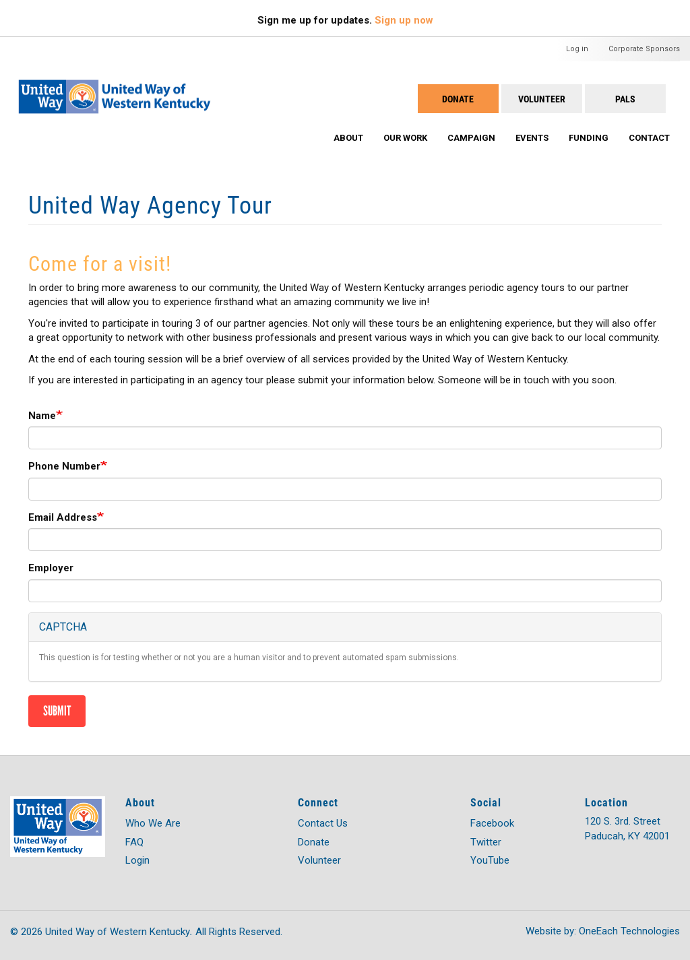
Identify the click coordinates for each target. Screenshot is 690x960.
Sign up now (404, 20)
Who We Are (153, 823)
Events (531, 138)
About (348, 138)
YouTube (489, 860)
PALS (625, 98)
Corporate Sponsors (644, 48)
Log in (577, 48)
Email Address (62, 517)
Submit (57, 711)
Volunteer (541, 98)
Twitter (485, 842)
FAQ (134, 842)
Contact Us (323, 823)
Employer (50, 568)
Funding (588, 138)
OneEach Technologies (629, 931)
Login (137, 860)
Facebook (492, 823)
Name (42, 416)
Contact (649, 138)
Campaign (471, 138)
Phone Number (64, 466)
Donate (458, 98)
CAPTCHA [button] (63, 626)
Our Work (405, 138)
